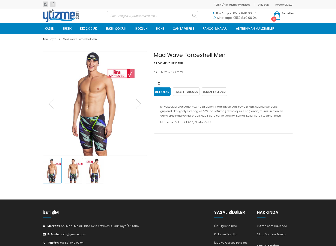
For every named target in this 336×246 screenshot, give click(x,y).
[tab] (162, 91)
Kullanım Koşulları (226, 234)
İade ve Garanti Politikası (231, 243)
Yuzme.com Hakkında (272, 226)
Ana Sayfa (50, 39)
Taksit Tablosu (186, 92)
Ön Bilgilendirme (225, 226)
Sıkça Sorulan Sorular (271, 234)
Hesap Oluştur (284, 4)
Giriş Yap (263, 4)
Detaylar (162, 92)
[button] (51, 103)
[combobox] (152, 15)
